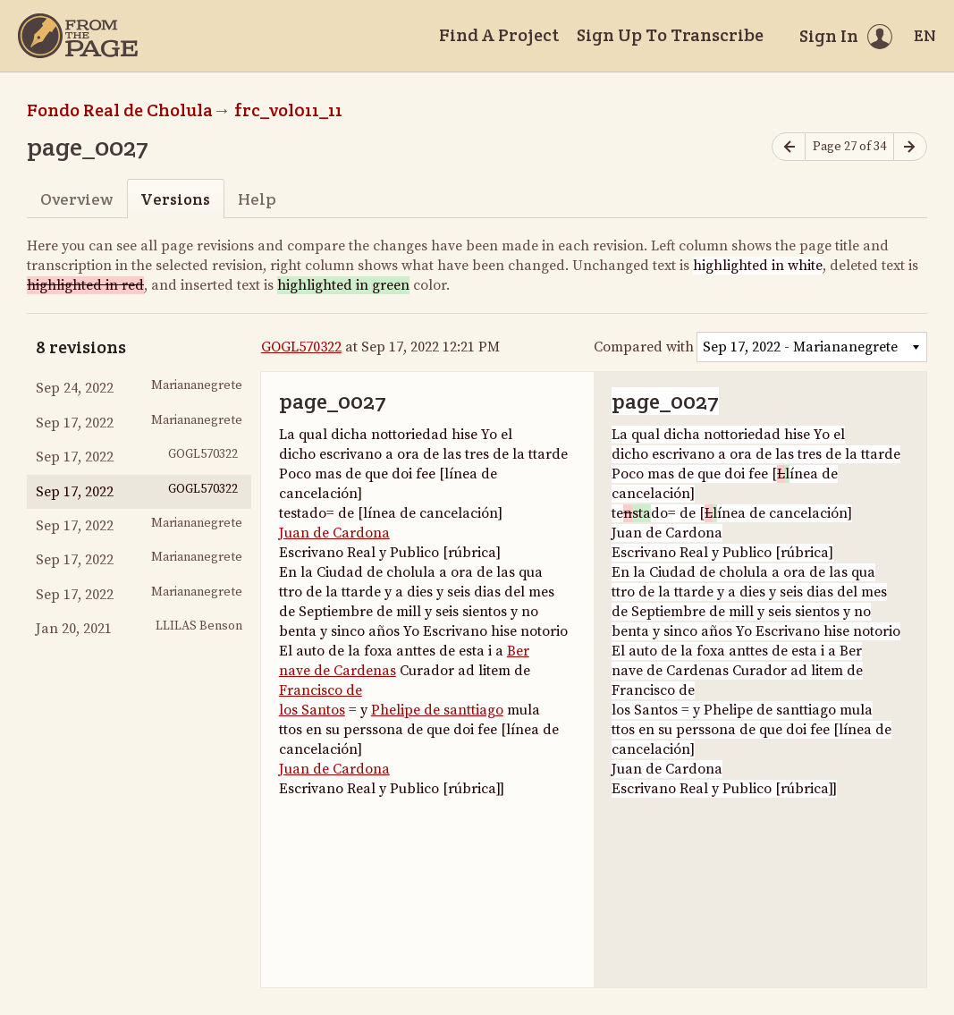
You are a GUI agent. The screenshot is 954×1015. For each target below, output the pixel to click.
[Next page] (910, 147)
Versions (175, 199)
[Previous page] (789, 147)
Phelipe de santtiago (437, 710)
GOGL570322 (301, 347)
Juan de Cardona (334, 533)
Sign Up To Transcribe (670, 35)
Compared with (644, 347)
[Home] (78, 35)
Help (257, 199)
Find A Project (499, 35)
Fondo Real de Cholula (120, 110)
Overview (76, 199)
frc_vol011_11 (288, 110)
